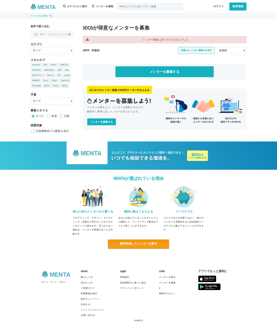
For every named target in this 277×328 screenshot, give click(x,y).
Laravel (67, 75)
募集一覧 (47, 16)
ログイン (218, 6)
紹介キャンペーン (90, 299)
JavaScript (36, 65)
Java (59, 75)
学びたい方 (87, 282)
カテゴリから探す (75, 6)
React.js (50, 75)
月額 (66, 116)
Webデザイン (38, 75)
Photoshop (36, 86)
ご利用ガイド (88, 288)
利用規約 (125, 277)
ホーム (34, 16)
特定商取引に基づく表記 (133, 282)
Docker (54, 80)
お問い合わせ (88, 315)
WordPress (36, 70)
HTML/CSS (64, 65)
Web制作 (36, 80)
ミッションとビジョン (93, 310)
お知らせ (85, 304)
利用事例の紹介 (89, 293)
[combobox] (150, 6)
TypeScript (65, 80)
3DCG (40, 16)
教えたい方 (87, 277)
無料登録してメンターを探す (138, 243)
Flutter (55, 86)
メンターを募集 (102, 6)
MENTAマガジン (167, 293)
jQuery (46, 86)
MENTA (139, 320)
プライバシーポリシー (132, 288)
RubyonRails (49, 70)
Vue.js (45, 80)
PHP (45, 65)
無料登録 (237, 6)
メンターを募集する (164, 72)
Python (53, 65)
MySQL (64, 86)
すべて (40, 116)
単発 (54, 116)
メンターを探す (167, 277)
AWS (60, 70)
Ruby (67, 70)
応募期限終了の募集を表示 (52, 131)
